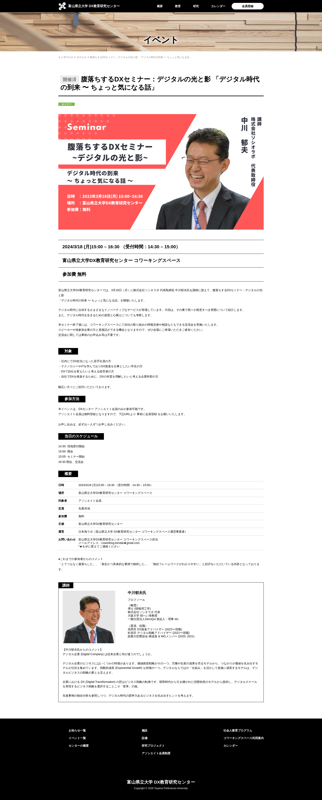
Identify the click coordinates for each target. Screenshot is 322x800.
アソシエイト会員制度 (156, 753)
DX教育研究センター (94, 6)
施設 (144, 730)
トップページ (65, 57)
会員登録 (247, 6)
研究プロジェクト (153, 745)
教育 (178, 6)
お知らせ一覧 (77, 730)
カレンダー (218, 6)
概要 (160, 6)
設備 (144, 738)
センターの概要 (79, 745)
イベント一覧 (77, 738)
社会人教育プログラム (237, 730)
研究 (196, 6)
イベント (81, 57)
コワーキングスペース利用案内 (243, 738)
